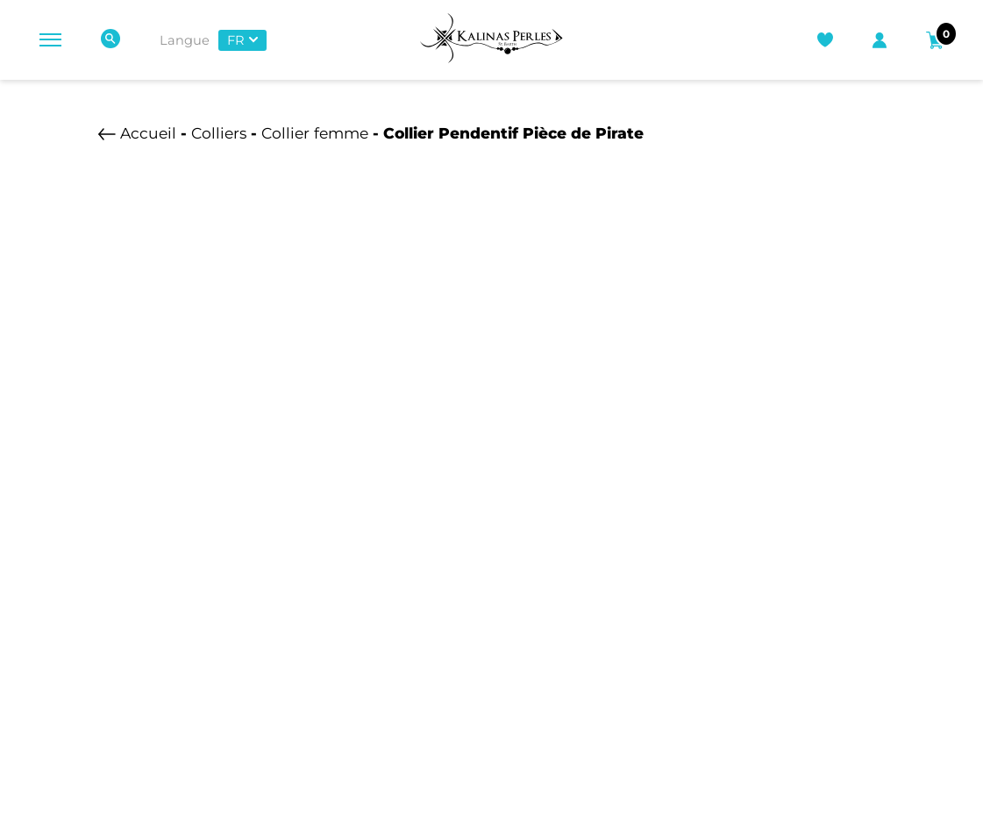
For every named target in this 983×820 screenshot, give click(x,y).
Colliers (218, 133)
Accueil (148, 133)
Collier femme (314, 133)
